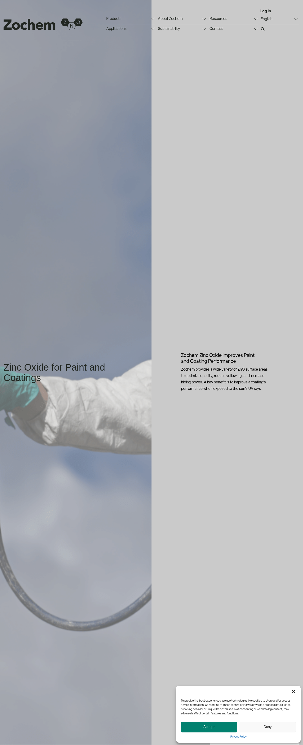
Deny (268, 727)
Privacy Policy (238, 737)
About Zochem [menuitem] (170, 19)
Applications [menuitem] (116, 29)
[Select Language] (279, 19)
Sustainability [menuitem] (169, 29)
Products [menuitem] (113, 19)
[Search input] (279, 29)
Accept (209, 727)
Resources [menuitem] (218, 19)
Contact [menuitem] (216, 29)
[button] (293, 691)
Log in (265, 11)
